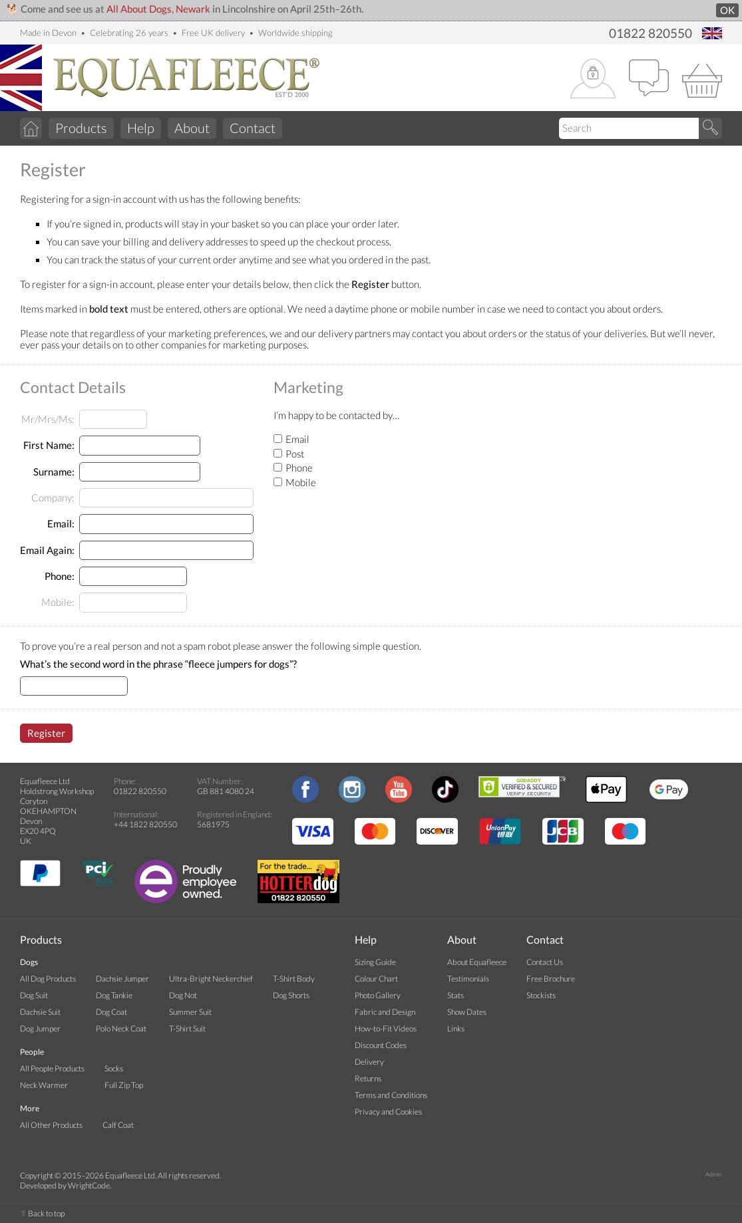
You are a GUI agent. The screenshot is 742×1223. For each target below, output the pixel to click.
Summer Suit (190, 1012)
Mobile (300, 483)
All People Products (52, 1068)
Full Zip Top (123, 1085)
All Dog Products (48, 979)
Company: (53, 497)
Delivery (369, 1062)
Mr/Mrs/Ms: (48, 419)
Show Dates (466, 1012)
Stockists (541, 995)
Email (297, 440)
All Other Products (51, 1125)
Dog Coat (111, 1012)
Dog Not (183, 995)
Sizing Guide (375, 962)
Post (294, 455)
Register (46, 733)
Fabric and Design (385, 1012)
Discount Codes (381, 1045)
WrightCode (89, 1185)
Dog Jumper (40, 1028)
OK (727, 10)
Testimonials (468, 979)
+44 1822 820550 (145, 824)
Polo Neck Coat (121, 1028)
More (29, 1108)
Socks (113, 1068)
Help (140, 128)
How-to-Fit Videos (386, 1028)
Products (81, 128)
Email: (61, 523)
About (192, 128)
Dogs (29, 962)
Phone (299, 469)
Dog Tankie (114, 995)
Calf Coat (118, 1125)
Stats (455, 995)
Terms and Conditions (391, 1095)
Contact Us (544, 962)
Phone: (60, 576)
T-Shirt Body (294, 979)
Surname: (54, 471)
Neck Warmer (44, 1085)
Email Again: (47, 550)
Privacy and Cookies (388, 1112)
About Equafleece (476, 962)
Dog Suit (34, 995)
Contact (253, 128)
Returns (368, 1078)
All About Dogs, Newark (158, 9)
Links (455, 1028)
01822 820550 (650, 33)
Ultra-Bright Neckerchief (211, 979)
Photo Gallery (378, 995)
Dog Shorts (291, 995)
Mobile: (58, 602)
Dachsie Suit (40, 1012)
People (32, 1052)
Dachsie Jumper (122, 979)
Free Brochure (550, 979)
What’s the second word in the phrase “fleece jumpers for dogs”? (158, 664)
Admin (713, 1174)
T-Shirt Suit (187, 1028)
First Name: (49, 445)
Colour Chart (376, 979)
